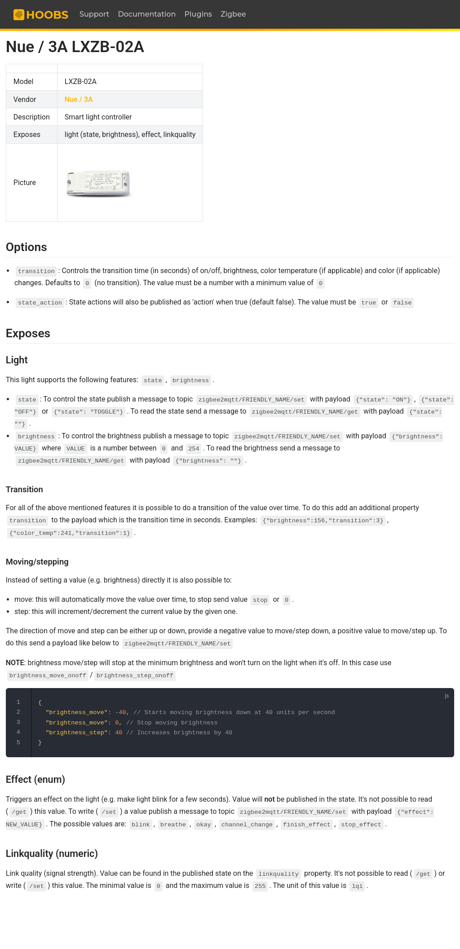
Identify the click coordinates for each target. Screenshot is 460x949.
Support (94, 14)
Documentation (147, 14)
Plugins (198, 14)
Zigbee (233, 14)
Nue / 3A (79, 99)
